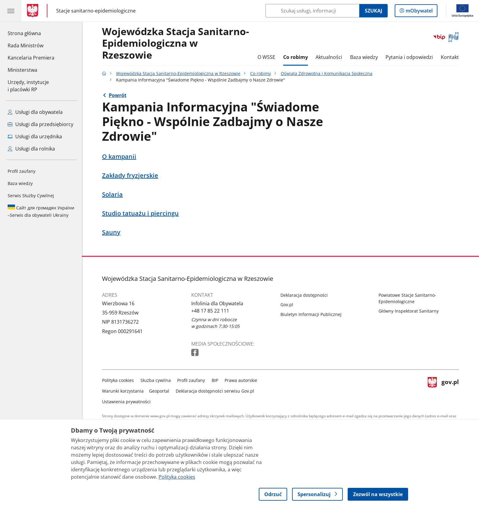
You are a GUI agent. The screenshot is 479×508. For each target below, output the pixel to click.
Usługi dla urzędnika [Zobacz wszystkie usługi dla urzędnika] (35, 136)
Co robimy (295, 57)
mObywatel (418, 12)
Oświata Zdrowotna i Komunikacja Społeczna (326, 73)
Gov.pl (286, 304)
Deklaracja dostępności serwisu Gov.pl (215, 391)
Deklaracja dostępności (304, 295)
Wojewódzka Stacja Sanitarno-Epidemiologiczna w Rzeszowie (175, 43)
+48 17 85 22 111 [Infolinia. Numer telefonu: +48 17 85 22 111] (210, 310)
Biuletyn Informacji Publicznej (311, 314)
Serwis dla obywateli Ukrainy (41, 211)
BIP (215, 380)
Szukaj (373, 10)
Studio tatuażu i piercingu (140, 213)
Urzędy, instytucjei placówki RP (28, 86)
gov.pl (443, 389)
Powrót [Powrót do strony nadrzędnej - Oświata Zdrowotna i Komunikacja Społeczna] (117, 95)
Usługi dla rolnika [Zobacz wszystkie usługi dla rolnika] (31, 148)
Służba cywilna (156, 380)
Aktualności (329, 57)
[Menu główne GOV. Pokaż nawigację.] (10, 10)
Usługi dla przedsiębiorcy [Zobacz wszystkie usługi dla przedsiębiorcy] (40, 124)
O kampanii (119, 157)
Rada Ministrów (25, 45)
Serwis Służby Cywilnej (31, 195)
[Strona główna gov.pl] (34, 10)
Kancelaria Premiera (31, 57)
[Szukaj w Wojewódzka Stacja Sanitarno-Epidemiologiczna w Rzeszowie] (312, 10)
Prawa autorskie (241, 380)
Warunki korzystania (123, 391)
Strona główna (31, 33)
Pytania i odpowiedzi (409, 57)
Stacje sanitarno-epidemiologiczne (96, 10)
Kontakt (450, 57)
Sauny (111, 232)
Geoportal (159, 391)
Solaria (112, 194)
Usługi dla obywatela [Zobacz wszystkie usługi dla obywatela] (35, 112)
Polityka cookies (118, 380)
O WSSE (266, 57)
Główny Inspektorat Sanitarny (408, 311)
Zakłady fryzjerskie (130, 176)
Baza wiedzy (20, 183)
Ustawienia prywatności (126, 402)
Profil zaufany (21, 171)
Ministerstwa (22, 70)
